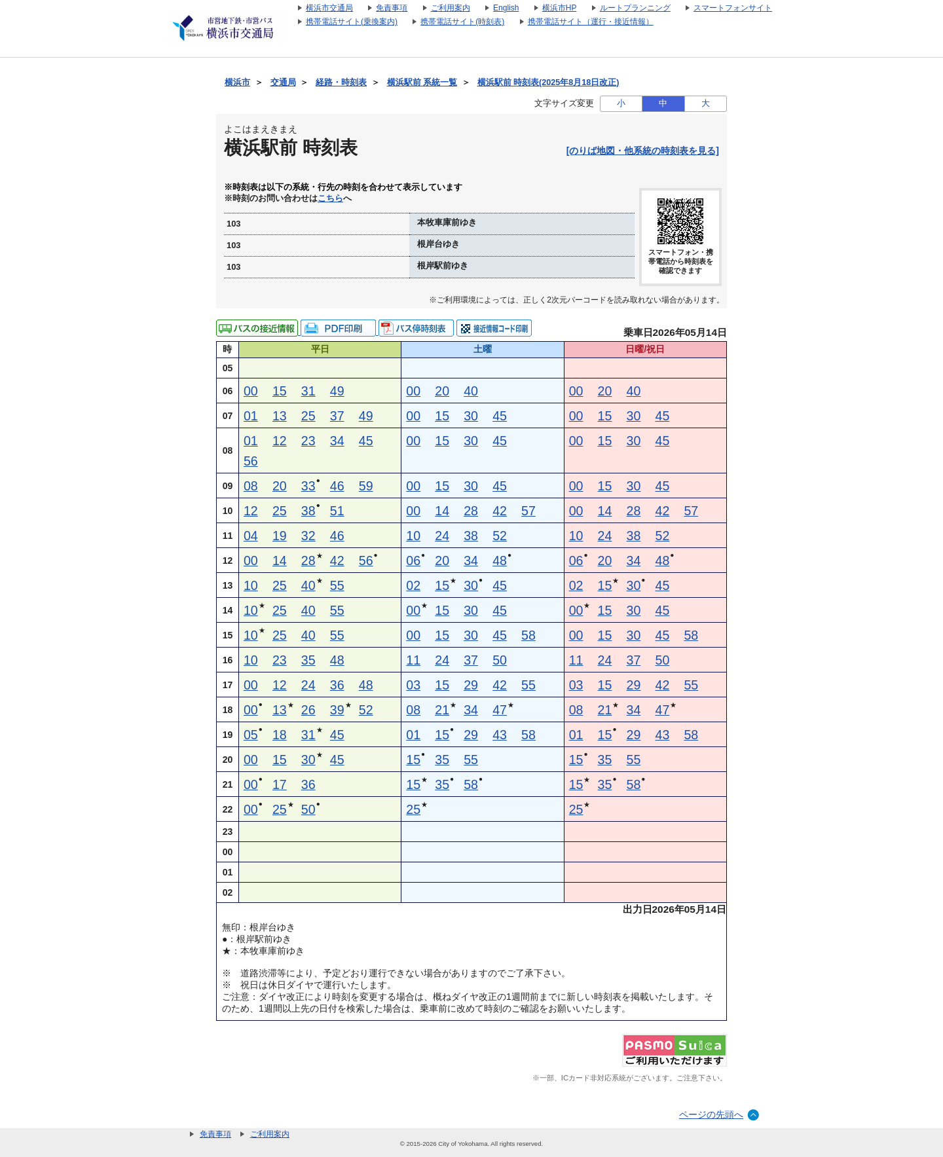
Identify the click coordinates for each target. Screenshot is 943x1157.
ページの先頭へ (711, 1114)
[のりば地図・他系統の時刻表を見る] (642, 150)
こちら (330, 198)
